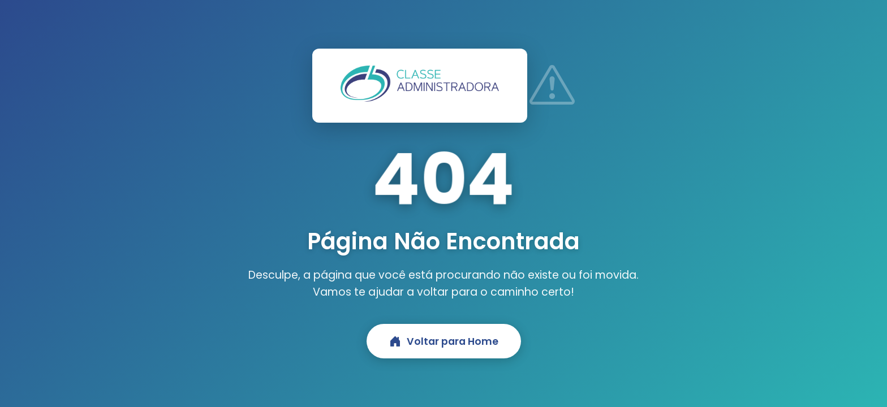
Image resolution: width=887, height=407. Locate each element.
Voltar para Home (443, 341)
